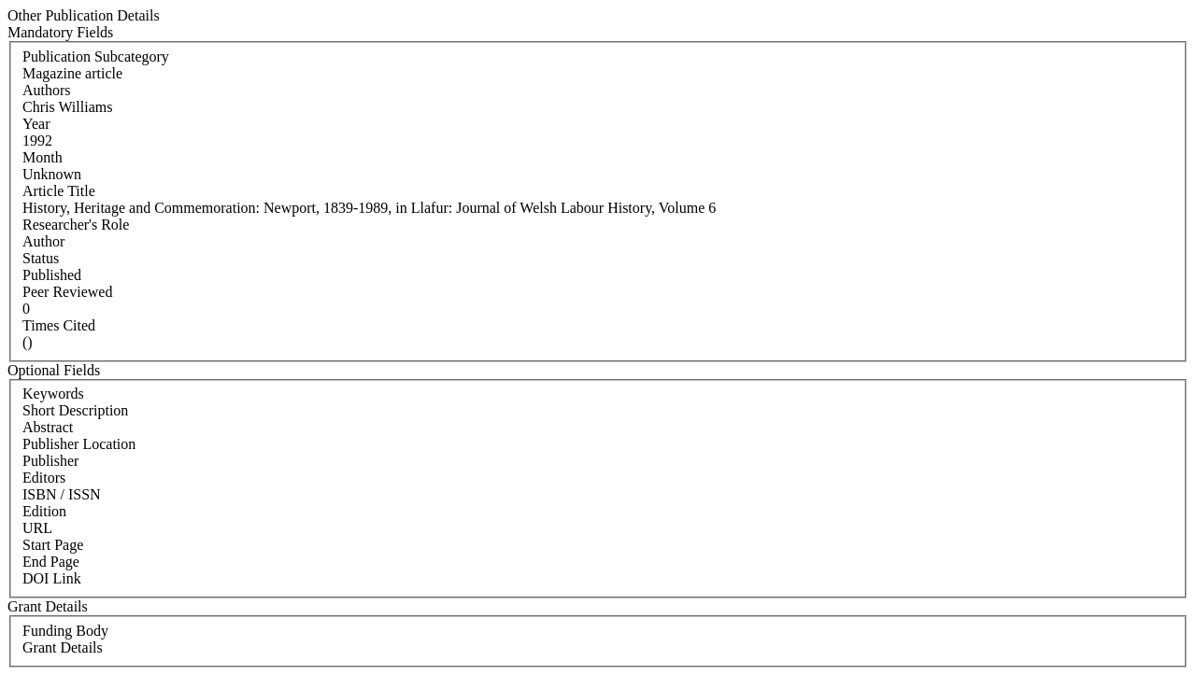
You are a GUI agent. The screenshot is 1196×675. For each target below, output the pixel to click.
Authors (46, 90)
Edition (44, 511)
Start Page (52, 545)
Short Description (75, 410)
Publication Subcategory (95, 56)
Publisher (50, 461)
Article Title (58, 191)
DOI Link (51, 578)
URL (37, 528)
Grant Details (62, 647)
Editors (43, 477)
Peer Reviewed (67, 292)
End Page (50, 562)
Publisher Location (78, 444)
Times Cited (58, 325)
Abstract (47, 427)
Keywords (53, 393)
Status (40, 258)
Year (36, 124)
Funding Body (65, 631)
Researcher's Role (75, 224)
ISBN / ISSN (61, 494)
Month (42, 157)
